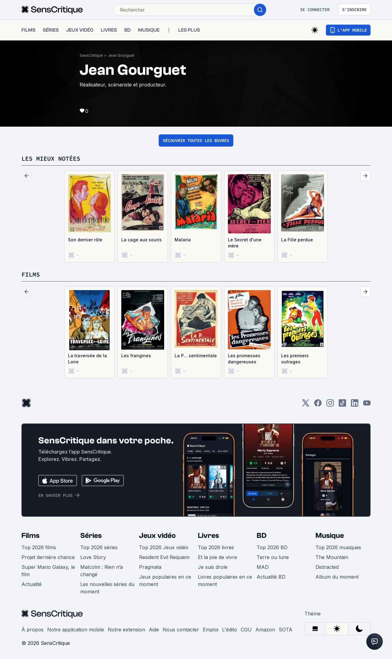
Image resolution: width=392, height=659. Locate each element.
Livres (208, 535)
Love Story (93, 557)
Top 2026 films (38, 547)
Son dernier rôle (85, 239)
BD (261, 535)
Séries (91, 535)
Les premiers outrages (295, 358)
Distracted (327, 567)
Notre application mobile (75, 629)
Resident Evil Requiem (164, 557)
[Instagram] (330, 405)
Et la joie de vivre (217, 557)
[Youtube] (367, 405)
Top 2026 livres (216, 547)
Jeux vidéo (157, 535)
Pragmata (150, 567)
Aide (154, 629)
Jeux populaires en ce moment (165, 580)
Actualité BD (271, 577)
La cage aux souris (141, 239)
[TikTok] (342, 405)
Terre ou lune (273, 557)
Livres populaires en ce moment (225, 580)
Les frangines (136, 355)
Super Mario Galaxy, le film (48, 570)
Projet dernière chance (48, 557)
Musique (329, 535)
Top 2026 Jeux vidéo (163, 547)
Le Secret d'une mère (245, 242)
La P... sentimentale (196, 355)
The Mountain (331, 557)
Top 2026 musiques (338, 547)
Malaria (183, 239)
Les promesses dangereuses (244, 358)
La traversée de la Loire (87, 358)
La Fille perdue (297, 239)
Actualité (31, 584)
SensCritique (91, 55)
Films (30, 535)
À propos (32, 629)
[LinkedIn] (354, 405)
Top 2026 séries (99, 547)
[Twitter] (305, 405)
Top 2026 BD (272, 547)
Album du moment (337, 577)
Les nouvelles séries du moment (107, 588)
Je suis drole (213, 567)
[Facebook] (318, 405)
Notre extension (126, 629)
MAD (263, 567)
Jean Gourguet (121, 55)
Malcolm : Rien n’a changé (101, 570)
